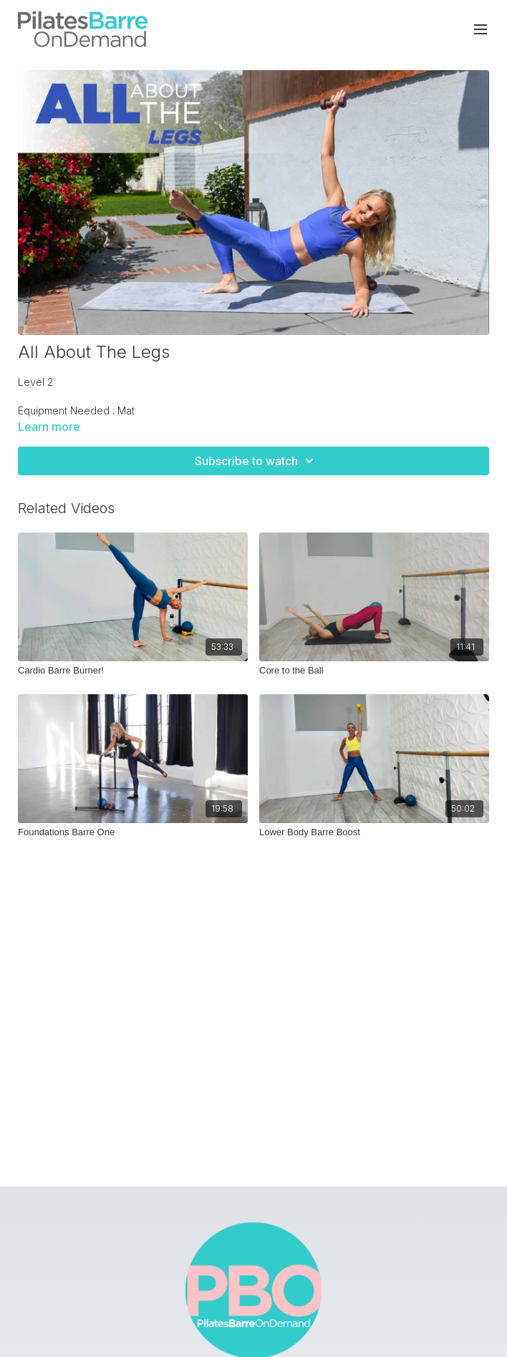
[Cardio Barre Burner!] (133, 670)
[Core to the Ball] (374, 670)
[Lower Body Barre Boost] (374, 832)
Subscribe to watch (256, 461)
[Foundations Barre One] (133, 832)
